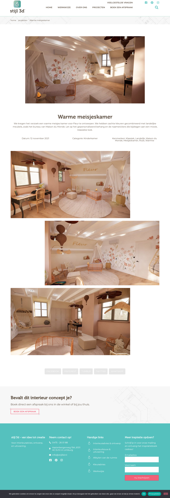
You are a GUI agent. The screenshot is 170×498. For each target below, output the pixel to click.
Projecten (98, 7)
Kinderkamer (91, 138)
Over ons (81, 7)
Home (49, 7)
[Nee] (165, 494)
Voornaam (130, 465)
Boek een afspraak (121, 7)
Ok (144, 494)
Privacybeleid (154, 494)
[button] (157, 7)
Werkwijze (64, 7)
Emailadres (131, 455)
